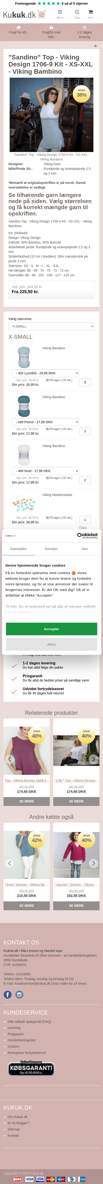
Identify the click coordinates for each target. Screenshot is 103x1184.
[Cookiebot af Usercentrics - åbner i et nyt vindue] (77, 536)
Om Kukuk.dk (17, 1117)
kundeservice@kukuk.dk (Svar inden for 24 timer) (51, 983)
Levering (14, 1028)
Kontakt (13, 1135)
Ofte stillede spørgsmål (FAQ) (29, 1022)
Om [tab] (85, 549)
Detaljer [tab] (51, 549)
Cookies (14, 1046)
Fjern (83, 527)
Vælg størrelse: (20, 319)
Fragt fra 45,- (18, 32)
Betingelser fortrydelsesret (27, 1053)
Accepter (51, 629)
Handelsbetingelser (22, 1040)
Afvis (51, 644)
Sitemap (14, 1129)
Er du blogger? (18, 1123)
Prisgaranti (15, 1034)
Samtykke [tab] (18, 549)
